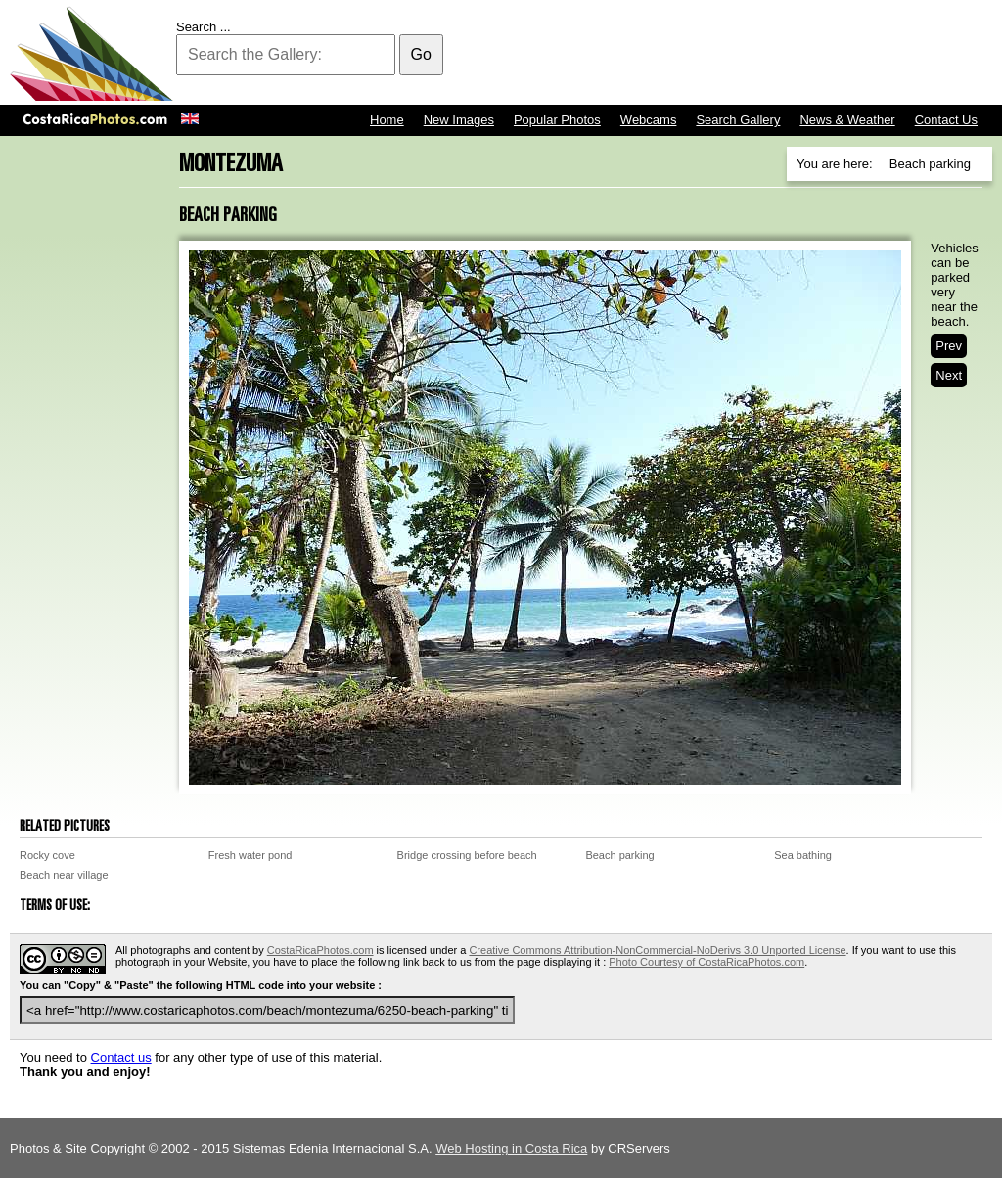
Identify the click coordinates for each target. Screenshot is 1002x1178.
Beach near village (64, 875)
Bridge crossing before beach (467, 855)
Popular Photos (557, 120)
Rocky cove (47, 855)
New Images (459, 120)
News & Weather (846, 120)
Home (387, 120)
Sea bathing (803, 855)
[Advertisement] (636, 54)
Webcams (648, 120)
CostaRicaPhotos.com (320, 950)
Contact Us (946, 120)
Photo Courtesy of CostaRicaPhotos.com (706, 962)
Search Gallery (738, 120)
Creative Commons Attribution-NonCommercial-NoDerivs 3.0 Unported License (657, 950)
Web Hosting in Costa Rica (511, 1148)
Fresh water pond (250, 855)
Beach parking (619, 855)
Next (948, 375)
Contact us (121, 1057)
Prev (948, 346)
